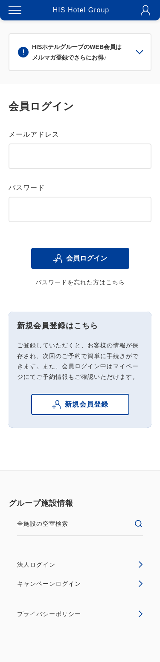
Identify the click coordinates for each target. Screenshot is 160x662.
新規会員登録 (80, 404)
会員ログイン (80, 258)
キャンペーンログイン (80, 583)
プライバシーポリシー (80, 614)
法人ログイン (80, 564)
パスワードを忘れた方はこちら (80, 282)
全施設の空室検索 (80, 523)
